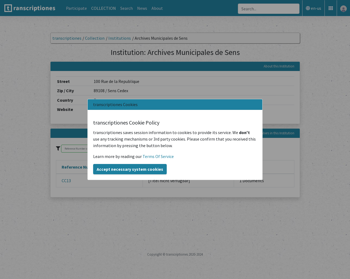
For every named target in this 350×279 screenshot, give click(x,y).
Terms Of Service (158, 156)
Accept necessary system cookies (130, 169)
